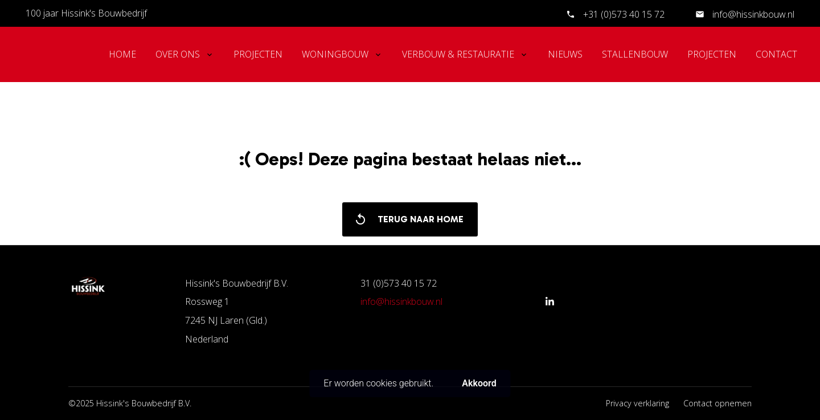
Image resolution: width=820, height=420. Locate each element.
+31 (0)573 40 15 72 (624, 14)
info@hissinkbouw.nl (752, 14)
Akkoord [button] (479, 383)
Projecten (257, 54)
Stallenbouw (635, 54)
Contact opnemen (717, 403)
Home (122, 54)
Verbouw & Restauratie (458, 54)
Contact (776, 54)
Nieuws (565, 54)
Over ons (177, 54)
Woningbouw (335, 54)
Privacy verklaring (637, 403)
